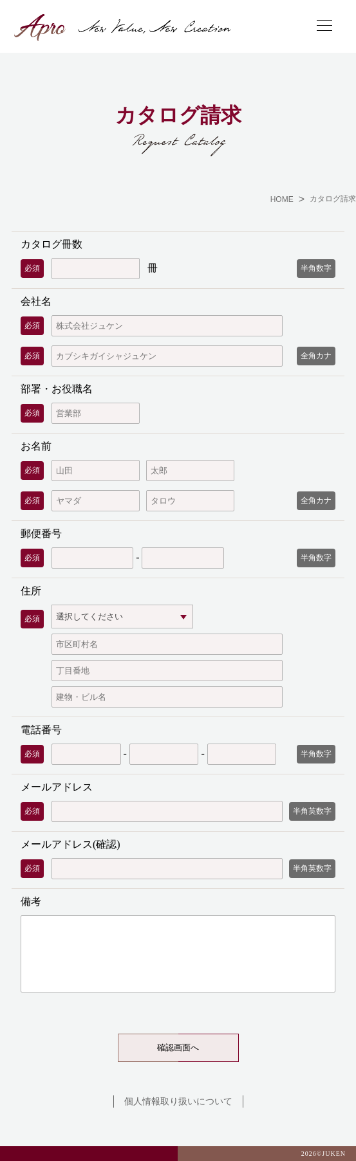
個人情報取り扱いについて (178, 1101)
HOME (282, 199)
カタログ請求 (333, 198)
